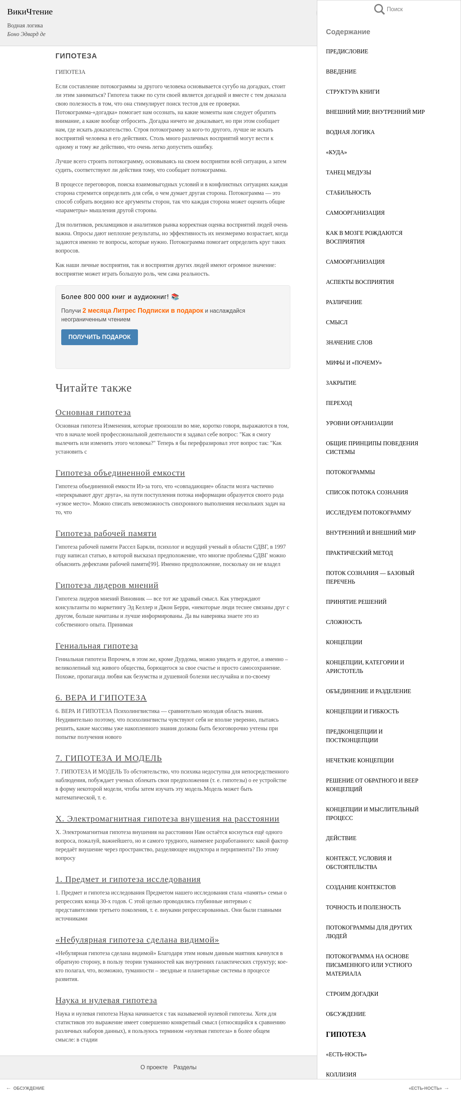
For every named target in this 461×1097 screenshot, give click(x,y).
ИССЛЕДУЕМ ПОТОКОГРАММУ (368, 512)
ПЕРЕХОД (339, 403)
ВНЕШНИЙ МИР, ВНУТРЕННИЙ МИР (375, 112)
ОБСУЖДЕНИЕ (346, 1014)
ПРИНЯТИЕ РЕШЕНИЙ (356, 602)
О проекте (153, 1067)
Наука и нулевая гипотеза (106, 1000)
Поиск (388, 9)
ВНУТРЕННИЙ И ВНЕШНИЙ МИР (371, 533)
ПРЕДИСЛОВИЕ (347, 51)
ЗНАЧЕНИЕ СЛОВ (349, 342)
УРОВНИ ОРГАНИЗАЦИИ (359, 423)
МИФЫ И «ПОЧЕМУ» (354, 363)
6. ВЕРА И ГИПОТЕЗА (101, 697)
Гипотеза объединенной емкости (120, 472)
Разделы (184, 1067)
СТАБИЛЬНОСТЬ (348, 192)
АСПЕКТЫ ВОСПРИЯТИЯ (360, 282)
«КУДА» (336, 152)
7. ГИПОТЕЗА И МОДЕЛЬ (108, 758)
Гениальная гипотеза (96, 645)
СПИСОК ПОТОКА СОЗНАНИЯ (367, 492)
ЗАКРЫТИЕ (341, 383)
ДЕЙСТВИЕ (341, 838)
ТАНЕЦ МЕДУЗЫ (348, 172)
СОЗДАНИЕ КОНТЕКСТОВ (361, 887)
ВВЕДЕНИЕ (341, 71)
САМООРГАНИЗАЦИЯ (355, 213)
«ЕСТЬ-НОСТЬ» (346, 1054)
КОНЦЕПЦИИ (344, 642)
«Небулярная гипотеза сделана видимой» (137, 939)
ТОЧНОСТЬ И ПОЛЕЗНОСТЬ (363, 907)
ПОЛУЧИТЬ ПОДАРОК (99, 337)
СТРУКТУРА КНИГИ (353, 92)
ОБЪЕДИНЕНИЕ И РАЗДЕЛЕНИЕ (368, 691)
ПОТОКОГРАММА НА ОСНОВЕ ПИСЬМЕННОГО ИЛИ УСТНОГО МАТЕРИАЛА (369, 965)
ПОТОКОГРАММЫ (350, 472)
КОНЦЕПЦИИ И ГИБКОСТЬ (362, 711)
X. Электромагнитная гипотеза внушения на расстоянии (167, 818)
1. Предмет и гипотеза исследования (128, 879)
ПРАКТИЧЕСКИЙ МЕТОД (359, 553)
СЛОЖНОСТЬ (344, 622)
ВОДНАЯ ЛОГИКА (350, 132)
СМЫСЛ (337, 322)
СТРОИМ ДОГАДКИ (352, 994)
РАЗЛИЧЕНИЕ (344, 302)
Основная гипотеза (93, 412)
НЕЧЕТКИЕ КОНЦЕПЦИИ (360, 760)
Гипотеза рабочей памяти (106, 533)
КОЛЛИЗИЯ (341, 1074)
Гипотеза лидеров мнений (106, 585)
